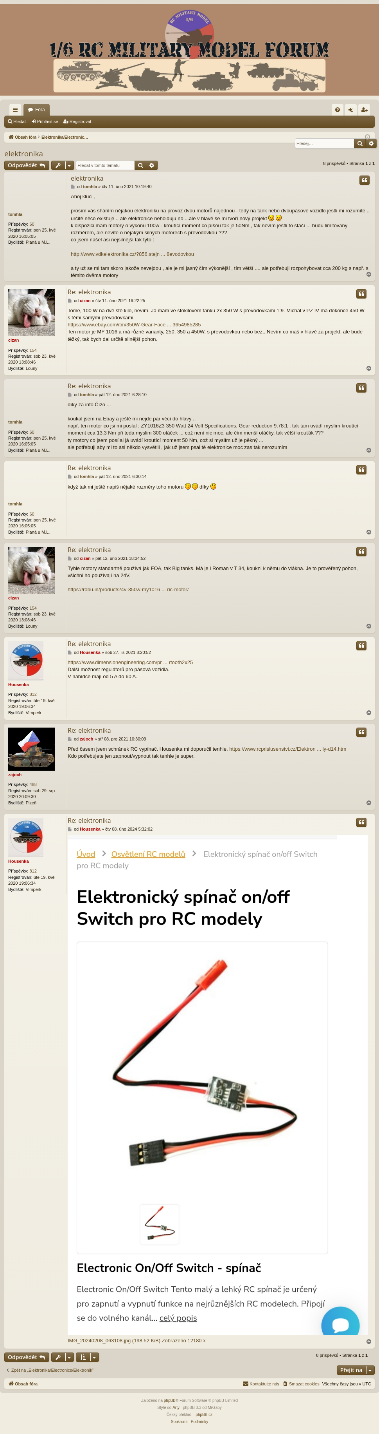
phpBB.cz (204, 1414)
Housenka (18, 684)
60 (31, 224)
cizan (13, 340)
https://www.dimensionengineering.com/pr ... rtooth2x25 (130, 662)
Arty (176, 1407)
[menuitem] (337, 110)
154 (32, 350)
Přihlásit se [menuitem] (352, 111)
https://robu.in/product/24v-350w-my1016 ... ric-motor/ (128, 589)
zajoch (15, 774)
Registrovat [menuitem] (366, 111)
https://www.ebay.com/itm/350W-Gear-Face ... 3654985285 (134, 325)
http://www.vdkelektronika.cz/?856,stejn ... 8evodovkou (132, 254)
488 (32, 784)
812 (32, 694)
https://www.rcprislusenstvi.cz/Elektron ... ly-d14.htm (287, 749)
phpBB (170, 1400)
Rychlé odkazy (17, 111)
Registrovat (81, 121)
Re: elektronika (89, 292)
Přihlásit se (47, 121)
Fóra (40, 109)
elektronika (23, 153)
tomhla (15, 214)
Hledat (19, 121)
